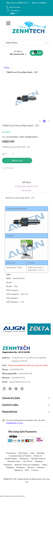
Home (6, 67)
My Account (15, 7)
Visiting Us (24, 458)
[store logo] (29, 26)
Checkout (15, 10)
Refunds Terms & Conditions (27, 464)
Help (32, 453)
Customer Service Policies (20, 456)
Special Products (38, 458)
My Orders (23, 453)
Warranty (18, 470)
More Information (26, 186)
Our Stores (28, 461)
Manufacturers (14, 461)
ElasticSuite (21, 496)
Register (43, 3)
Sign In (34, 3)
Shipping (39, 461)
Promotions (11, 453)
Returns (31, 467)
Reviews (26, 190)
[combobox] (26, 42)
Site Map (40, 453)
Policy (44, 464)
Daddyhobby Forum (14, 423)
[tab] (26, 182)
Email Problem (11, 458)
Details (26, 182)
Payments (7, 464)
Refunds (40, 467)
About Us (38, 456)
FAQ (27, 470)
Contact (35, 470)
